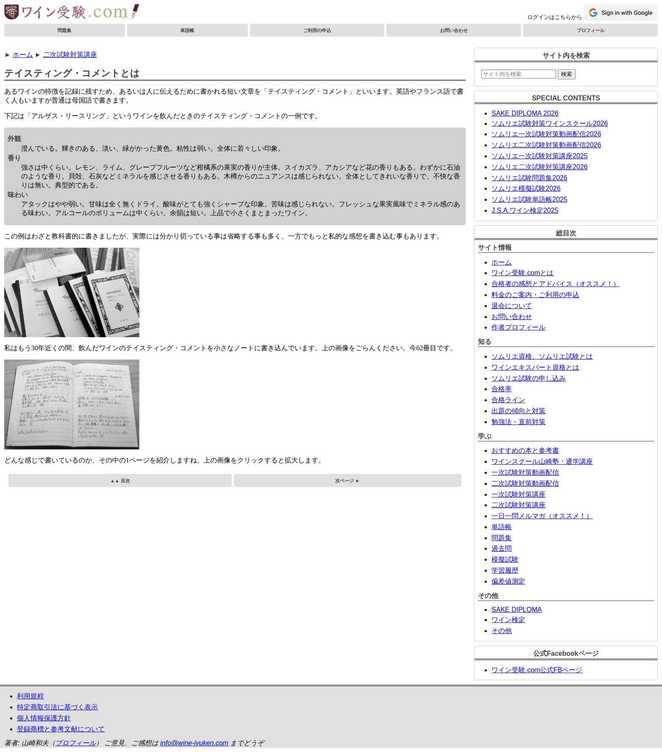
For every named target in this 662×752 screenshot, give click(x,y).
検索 (566, 74)
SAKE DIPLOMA (516, 609)
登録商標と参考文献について (61, 729)
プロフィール (591, 30)
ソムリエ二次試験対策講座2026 (539, 166)
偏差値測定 (508, 581)
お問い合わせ (454, 30)
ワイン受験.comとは (522, 272)
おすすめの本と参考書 (525, 450)
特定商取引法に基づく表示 (57, 707)
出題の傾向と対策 (518, 410)
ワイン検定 (508, 619)
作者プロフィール (518, 327)
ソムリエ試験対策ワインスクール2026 (549, 123)
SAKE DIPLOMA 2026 (524, 113)
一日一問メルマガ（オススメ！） (542, 515)
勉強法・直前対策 (518, 421)
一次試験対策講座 (518, 494)
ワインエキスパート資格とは (535, 367)
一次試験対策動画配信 (525, 472)
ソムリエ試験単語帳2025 (529, 199)
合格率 (501, 388)
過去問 (501, 548)
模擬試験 (504, 559)
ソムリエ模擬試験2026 (526, 188)
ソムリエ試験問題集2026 (529, 177)
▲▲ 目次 (120, 480)
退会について (511, 305)
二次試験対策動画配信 (525, 483)
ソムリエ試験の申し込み (528, 378)
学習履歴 (504, 570)
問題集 (64, 30)
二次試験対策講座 (70, 54)
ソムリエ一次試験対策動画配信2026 (546, 134)
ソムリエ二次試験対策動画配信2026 (546, 145)
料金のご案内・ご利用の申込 (535, 294)
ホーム (23, 54)
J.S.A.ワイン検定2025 (524, 210)
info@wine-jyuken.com (194, 743)
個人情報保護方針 (44, 718)
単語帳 (187, 30)
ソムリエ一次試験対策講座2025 (539, 156)
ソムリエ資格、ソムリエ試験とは (542, 356)
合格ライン (508, 399)
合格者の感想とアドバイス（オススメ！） (555, 283)
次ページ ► (347, 480)
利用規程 (30, 696)
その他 (501, 630)
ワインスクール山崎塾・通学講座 (542, 461)
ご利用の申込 (317, 30)
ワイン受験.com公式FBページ (536, 670)
